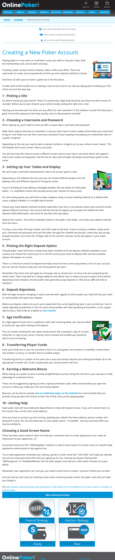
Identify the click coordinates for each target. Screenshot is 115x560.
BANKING (107, 7)
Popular (8, 12)
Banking (44, 12)
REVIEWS (96, 7)
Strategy (80, 12)
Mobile (20, 12)
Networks (68, 12)
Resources (56, 12)
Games (92, 12)
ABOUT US (86, 7)
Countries (104, 12)
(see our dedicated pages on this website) (56, 393)
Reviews (32, 12)
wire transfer (49, 310)
